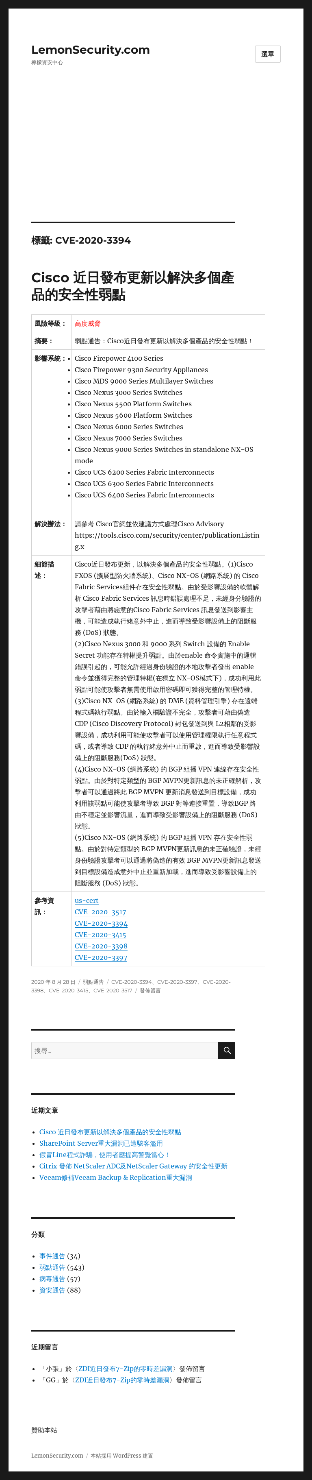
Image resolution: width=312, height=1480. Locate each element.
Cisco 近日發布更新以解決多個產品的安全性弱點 (110, 1132)
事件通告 (52, 1256)
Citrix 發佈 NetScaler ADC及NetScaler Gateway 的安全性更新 (133, 1166)
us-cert (87, 900)
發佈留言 (150, 990)
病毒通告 (52, 1279)
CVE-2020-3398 (101, 946)
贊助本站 (44, 1430)
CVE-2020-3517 (100, 912)
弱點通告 (93, 982)
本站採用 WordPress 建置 (122, 1455)
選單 (268, 54)
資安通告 (52, 1290)
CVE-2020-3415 (100, 935)
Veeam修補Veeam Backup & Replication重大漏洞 (115, 1177)
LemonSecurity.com (90, 50)
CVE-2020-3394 (101, 923)
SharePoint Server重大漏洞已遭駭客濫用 (101, 1143)
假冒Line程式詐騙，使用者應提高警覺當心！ (105, 1155)
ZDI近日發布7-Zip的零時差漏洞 (125, 1368)
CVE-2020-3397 (101, 957)
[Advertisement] (157, 161)
